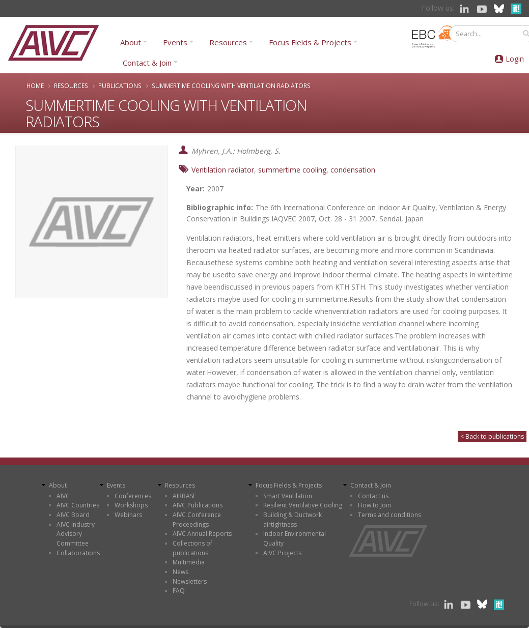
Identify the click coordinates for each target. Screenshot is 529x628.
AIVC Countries (78, 505)
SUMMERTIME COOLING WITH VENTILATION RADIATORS (231, 85)
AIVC (63, 496)
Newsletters (190, 581)
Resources (228, 42)
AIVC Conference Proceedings (197, 519)
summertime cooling (292, 170)
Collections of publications (192, 548)
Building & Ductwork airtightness (292, 519)
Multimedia (189, 562)
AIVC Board (73, 514)
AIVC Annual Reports (202, 533)
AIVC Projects (282, 553)
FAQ (179, 590)
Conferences (133, 496)
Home (35, 85)
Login (515, 59)
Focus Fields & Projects (310, 42)
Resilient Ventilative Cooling (302, 505)
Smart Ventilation (287, 496)
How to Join (374, 505)
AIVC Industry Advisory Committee (76, 534)
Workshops (131, 505)
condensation (352, 170)
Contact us (373, 496)
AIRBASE (184, 496)
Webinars (128, 514)
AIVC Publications (197, 505)
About (130, 42)
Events (175, 42)
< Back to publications (492, 436)
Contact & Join (147, 63)
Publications (120, 85)
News (180, 571)
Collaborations (78, 553)
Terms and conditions (389, 514)
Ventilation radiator (222, 170)
